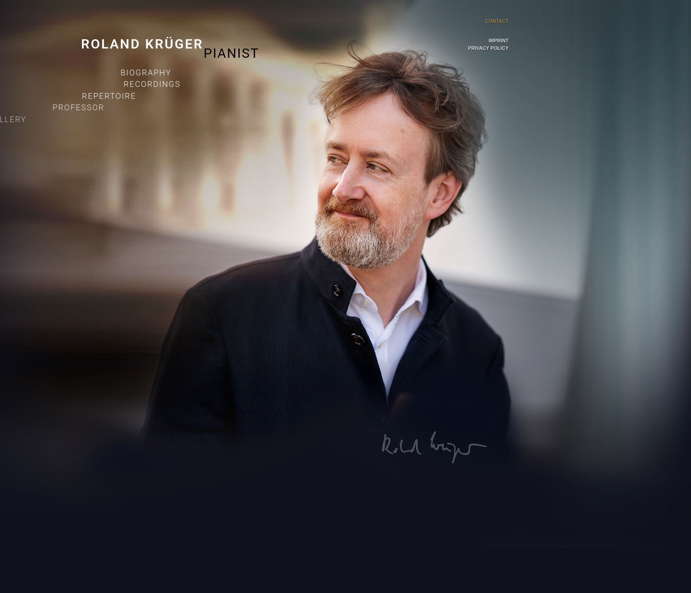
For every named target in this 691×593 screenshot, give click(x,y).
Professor (32, 107)
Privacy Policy (488, 48)
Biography (142, 72)
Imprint (499, 39)
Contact (497, 9)
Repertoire (75, 96)
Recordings (133, 84)
